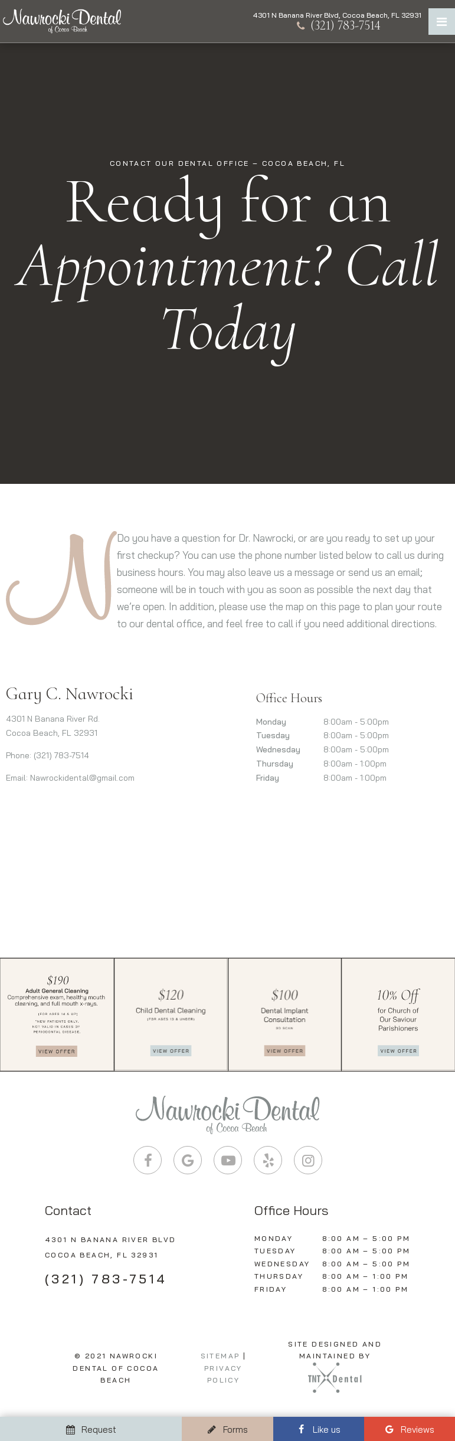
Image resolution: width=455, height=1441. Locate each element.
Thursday (274, 763)
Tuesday (273, 735)
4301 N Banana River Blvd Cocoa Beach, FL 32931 (110, 1247)
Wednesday (278, 749)
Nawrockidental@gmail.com (82, 777)
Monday (271, 721)
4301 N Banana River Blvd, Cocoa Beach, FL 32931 (337, 15)
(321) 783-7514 (337, 25)
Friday (267, 777)
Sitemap (220, 1355)
